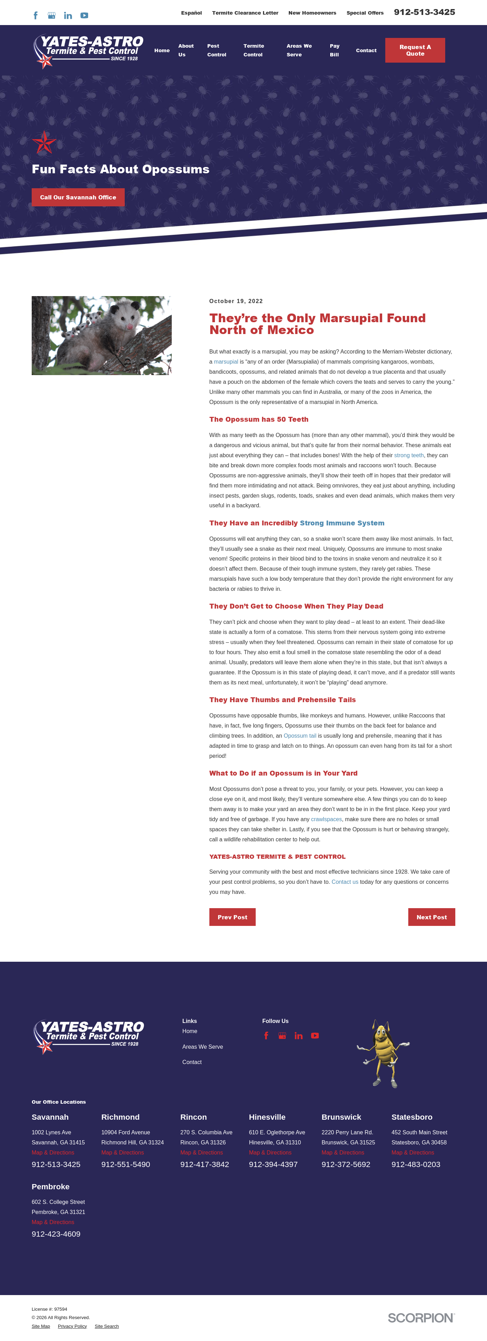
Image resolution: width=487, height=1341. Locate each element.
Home (190, 1031)
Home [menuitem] (162, 50)
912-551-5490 (125, 1164)
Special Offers (365, 12)
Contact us (345, 882)
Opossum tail (300, 735)
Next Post (432, 917)
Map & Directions (53, 1152)
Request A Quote (415, 50)
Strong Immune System (343, 522)
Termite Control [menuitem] (254, 50)
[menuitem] (41, 1326)
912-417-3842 (204, 1164)
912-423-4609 (56, 1234)
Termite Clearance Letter (245, 12)
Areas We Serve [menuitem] (299, 50)
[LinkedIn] (68, 15)
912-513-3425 (424, 11)
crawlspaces (326, 819)
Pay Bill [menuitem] (335, 50)
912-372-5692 (346, 1164)
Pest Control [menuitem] (216, 50)
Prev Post (232, 917)
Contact (192, 1062)
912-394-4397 (273, 1164)
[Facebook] (36, 15)
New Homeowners (312, 12)
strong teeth (409, 455)
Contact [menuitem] (366, 50)
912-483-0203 (416, 1164)
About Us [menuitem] (186, 50)
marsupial (226, 361)
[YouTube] (84, 15)
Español (191, 12)
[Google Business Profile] (52, 15)
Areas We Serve (203, 1047)
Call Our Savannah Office (78, 197)
